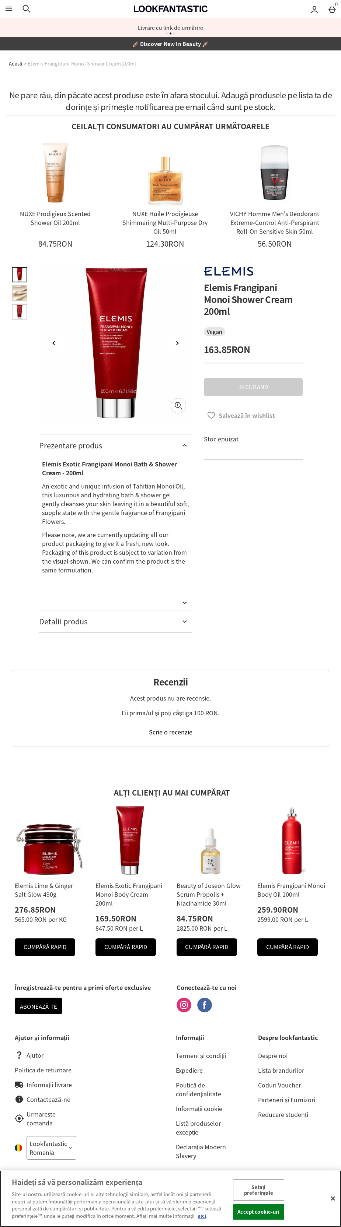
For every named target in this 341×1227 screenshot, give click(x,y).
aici (202, 1215)
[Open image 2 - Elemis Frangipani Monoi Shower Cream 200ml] (19, 293)
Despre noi (273, 1055)
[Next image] (177, 343)
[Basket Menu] (332, 9)
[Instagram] (184, 1009)
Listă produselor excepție (198, 1127)
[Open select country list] (51, 1148)
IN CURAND (253, 387)
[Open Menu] (9, 9)
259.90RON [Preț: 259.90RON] (277, 909)
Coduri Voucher (279, 1084)
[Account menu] (314, 9)
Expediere (189, 1070)
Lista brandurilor (281, 1070)
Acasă (15, 63)
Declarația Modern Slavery (201, 1151)
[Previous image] (54, 343)
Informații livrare (43, 1084)
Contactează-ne (42, 1099)
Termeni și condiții (201, 1055)
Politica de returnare (43, 1069)
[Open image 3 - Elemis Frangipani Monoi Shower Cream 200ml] (19, 312)
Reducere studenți (283, 1114)
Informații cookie (199, 1108)
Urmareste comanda (35, 1118)
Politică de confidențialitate (198, 1089)
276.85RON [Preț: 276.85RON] (35, 909)
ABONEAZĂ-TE (38, 1006)
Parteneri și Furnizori (286, 1099)
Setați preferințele (258, 1190)
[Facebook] (204, 1009)
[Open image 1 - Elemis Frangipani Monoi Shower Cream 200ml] (19, 274)
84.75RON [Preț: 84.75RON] (195, 918)
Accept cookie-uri (258, 1211)
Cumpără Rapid (49, 949)
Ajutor (29, 1055)
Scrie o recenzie (170, 732)
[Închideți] (333, 1199)
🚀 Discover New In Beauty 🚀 (170, 43)
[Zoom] (178, 405)
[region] (170, 1198)
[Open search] (26, 9)
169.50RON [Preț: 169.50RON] (115, 918)
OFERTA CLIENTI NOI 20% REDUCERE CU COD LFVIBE (170, 27)
